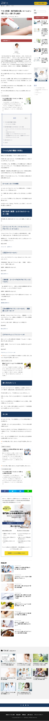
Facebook (13, 64)
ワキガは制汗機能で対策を (10, 122)
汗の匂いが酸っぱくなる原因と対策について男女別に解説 (44, 60)
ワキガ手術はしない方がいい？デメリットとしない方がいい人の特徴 (24, 664)
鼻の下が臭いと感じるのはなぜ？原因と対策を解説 (23, 586)
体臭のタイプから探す (10, 714)
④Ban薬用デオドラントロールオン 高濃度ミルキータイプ (17, 135)
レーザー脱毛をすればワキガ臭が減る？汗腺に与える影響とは (23, 614)
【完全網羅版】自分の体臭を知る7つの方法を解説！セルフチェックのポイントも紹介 (44, 32)
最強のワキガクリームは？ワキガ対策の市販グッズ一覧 (12, 364)
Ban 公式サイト (4, 328)
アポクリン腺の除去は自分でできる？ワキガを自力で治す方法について (24, 694)
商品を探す (18, 714)
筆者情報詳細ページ (26, 66)
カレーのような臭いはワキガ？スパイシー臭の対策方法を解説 (23, 632)
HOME (3, 5)
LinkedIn (5, 66)
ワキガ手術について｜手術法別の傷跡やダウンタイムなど (24, 678)
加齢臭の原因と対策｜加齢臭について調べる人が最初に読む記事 (44, 51)
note (2, 66)
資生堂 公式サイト (5, 302)
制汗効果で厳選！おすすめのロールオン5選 (14, 127)
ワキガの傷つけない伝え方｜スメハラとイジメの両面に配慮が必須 (8, 664)
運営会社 (24, 714)
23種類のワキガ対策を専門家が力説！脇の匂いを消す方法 (12, 450)
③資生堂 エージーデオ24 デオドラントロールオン (16, 133)
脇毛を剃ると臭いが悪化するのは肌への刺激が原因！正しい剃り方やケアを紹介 (23, 596)
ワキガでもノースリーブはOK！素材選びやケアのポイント (23, 577)
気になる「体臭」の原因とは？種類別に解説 (44, 23)
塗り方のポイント (9, 140)
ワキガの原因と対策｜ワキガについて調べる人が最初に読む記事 (12, 99)
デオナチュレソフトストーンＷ (8, 352)
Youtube (22, 64)
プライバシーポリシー (38, 714)
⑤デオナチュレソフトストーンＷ (12, 137)
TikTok (25, 64)
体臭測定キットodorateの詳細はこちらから (16, 553)
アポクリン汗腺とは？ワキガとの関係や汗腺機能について (8, 693)
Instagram (18, 64)
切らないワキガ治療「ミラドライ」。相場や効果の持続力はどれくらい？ (23, 624)
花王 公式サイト (4, 273)
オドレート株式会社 (17, 66)
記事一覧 (7, 5)
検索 (35, 10)
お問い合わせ (30, 714)
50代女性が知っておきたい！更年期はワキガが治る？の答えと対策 (40, 664)
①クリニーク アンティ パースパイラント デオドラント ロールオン (18, 129)
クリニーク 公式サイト (6, 246)
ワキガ (12, 5)
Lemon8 (29, 64)
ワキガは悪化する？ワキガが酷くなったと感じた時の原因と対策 (40, 678)
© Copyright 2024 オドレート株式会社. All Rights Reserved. (24, 717)
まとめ (6, 142)
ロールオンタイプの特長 (11, 124)
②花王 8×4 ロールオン (10, 132)
